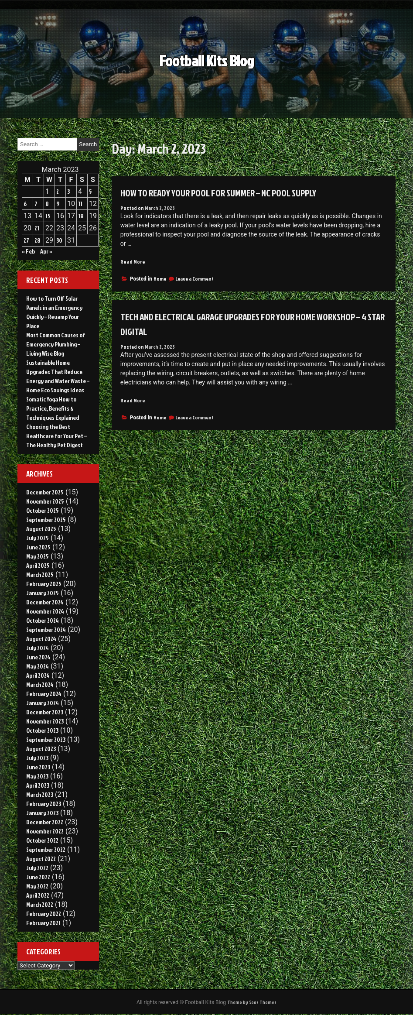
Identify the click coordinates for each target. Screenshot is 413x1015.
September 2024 (46, 629)
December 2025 (45, 492)
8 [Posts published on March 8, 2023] (47, 203)
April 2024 (38, 675)
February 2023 (43, 803)
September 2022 (45, 849)
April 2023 (37, 785)
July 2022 (37, 868)
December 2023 (44, 712)
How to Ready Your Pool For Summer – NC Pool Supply (232, 192)
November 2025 (45, 501)
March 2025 (40, 574)
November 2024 (45, 611)
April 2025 (38, 565)
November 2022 (45, 831)
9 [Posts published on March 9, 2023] (57, 203)
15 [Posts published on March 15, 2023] (48, 216)
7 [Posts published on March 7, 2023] (36, 203)
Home (160, 279)
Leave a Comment (194, 279)
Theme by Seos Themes (252, 1002)
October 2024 (42, 620)
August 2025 (41, 529)
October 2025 (42, 510)
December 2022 (44, 822)
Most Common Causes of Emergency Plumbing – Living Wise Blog (55, 344)
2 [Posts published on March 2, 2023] (57, 191)
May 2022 (37, 886)
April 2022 (37, 895)
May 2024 (37, 666)
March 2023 (39, 794)
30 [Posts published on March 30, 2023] (59, 240)
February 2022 (43, 913)
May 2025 (37, 556)
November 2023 (45, 721)
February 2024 (43, 693)
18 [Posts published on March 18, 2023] (81, 216)
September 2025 (46, 519)
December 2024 (45, 602)
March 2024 (40, 684)
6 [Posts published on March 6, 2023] (25, 203)
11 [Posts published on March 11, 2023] (80, 203)
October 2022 (42, 840)
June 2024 (38, 657)
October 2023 (42, 730)
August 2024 (41, 638)
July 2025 (37, 538)
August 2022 (41, 858)
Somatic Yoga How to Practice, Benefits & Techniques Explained (52, 408)
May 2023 (37, 776)
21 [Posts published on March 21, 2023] (36, 228)
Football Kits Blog (206, 55)
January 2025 (42, 593)
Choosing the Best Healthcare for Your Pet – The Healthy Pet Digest (56, 435)
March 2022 (39, 904)
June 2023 (38, 767)
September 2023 (45, 739)
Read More (133, 261)
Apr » (46, 251)
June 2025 (38, 547)
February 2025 (43, 584)
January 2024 (42, 703)
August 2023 (41, 748)
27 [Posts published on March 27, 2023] (26, 240)
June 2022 (38, 877)
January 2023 (42, 813)
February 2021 (43, 923)
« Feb (28, 251)
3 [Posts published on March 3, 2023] (68, 191)
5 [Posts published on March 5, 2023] (90, 191)
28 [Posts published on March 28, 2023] (37, 240)
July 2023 (37, 758)
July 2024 (37, 648)
